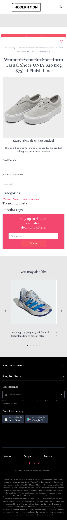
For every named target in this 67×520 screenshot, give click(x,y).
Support (28, 456)
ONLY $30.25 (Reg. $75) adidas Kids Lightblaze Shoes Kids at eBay (30, 334)
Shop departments (13, 365)
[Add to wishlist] (61, 42)
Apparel (17, 199)
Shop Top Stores (11, 376)
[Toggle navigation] (4, 7)
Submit (33, 243)
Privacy (48, 456)
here (48, 51)
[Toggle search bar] (61, 6)
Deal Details (9, 160)
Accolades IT (46, 471)
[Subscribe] (61, 395)
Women (6, 199)
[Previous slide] (5, 311)
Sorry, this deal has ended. (33, 36)
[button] (27, 345)
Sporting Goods (32, 199)
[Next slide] (61, 311)
